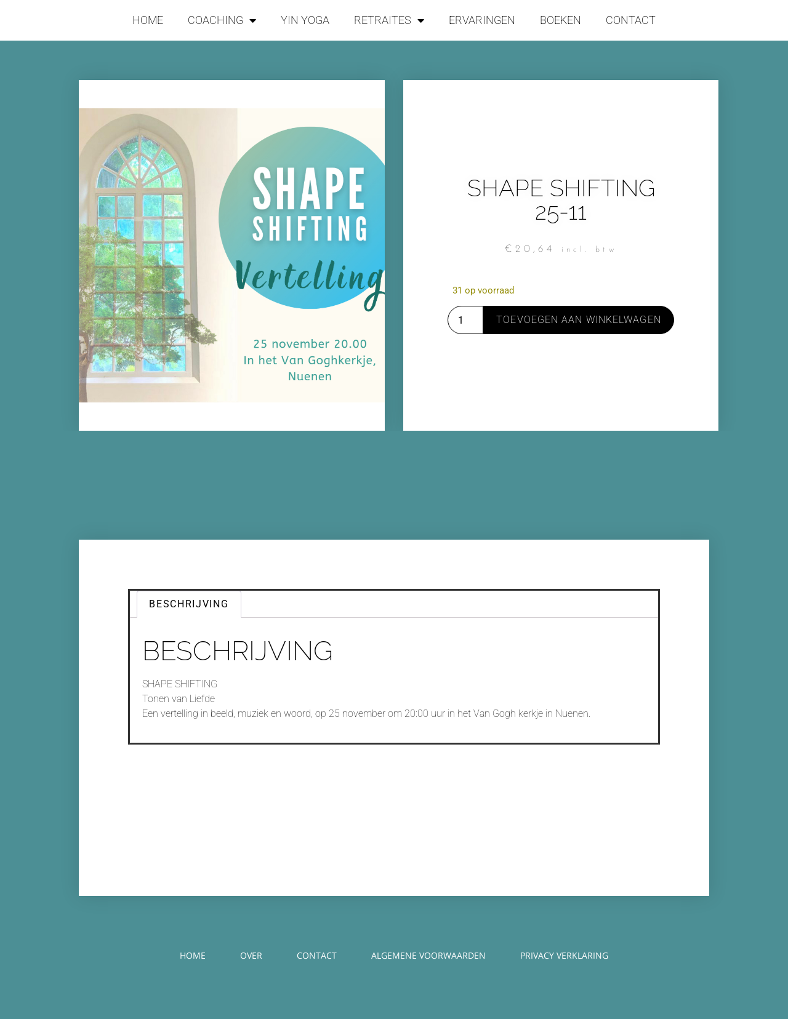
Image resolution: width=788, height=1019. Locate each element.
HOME (147, 20)
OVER (251, 955)
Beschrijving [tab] (188, 604)
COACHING (222, 20)
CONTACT (631, 20)
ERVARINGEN (482, 20)
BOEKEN (560, 20)
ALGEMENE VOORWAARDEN (428, 955)
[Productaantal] (465, 320)
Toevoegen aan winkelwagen (578, 320)
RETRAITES (389, 20)
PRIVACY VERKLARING (564, 955)
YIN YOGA (305, 20)
